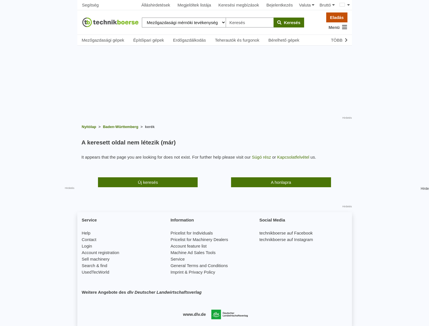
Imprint (176, 272)
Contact (89, 239)
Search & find (94, 265)
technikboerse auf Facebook (286, 233)
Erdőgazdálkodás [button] (189, 40)
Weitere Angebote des (142, 292)
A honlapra (281, 182)
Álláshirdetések (155, 5)
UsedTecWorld (95, 272)
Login (87, 246)
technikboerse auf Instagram (286, 239)
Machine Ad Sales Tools (192, 252)
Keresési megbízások (238, 5)
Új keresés (148, 182)
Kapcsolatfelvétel (293, 157)
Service (177, 259)
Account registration (100, 252)
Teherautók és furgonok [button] (237, 40)
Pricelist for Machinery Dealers (199, 239)
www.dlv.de (194, 314)
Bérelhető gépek (283, 40)
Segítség (90, 5)
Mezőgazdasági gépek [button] (103, 40)
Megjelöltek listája (194, 5)
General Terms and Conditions (199, 265)
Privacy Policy (202, 272)
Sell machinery (96, 259)
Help (86, 233)
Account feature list (188, 246)
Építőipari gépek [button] (148, 40)
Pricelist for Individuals (191, 233)
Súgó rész (261, 157)
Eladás (336, 17)
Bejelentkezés (279, 5)
